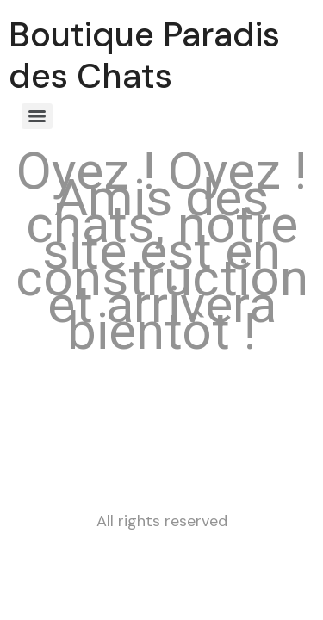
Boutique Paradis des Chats (144, 55)
